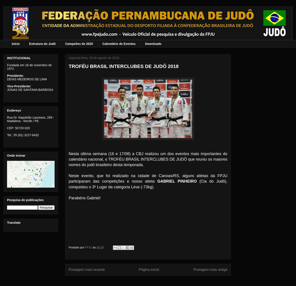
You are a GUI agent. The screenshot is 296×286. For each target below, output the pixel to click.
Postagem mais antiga (210, 269)
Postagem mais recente (87, 269)
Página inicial (149, 269)
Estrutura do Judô (42, 44)
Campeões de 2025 (79, 44)
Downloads (153, 44)
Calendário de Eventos (119, 44)
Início (16, 44)
